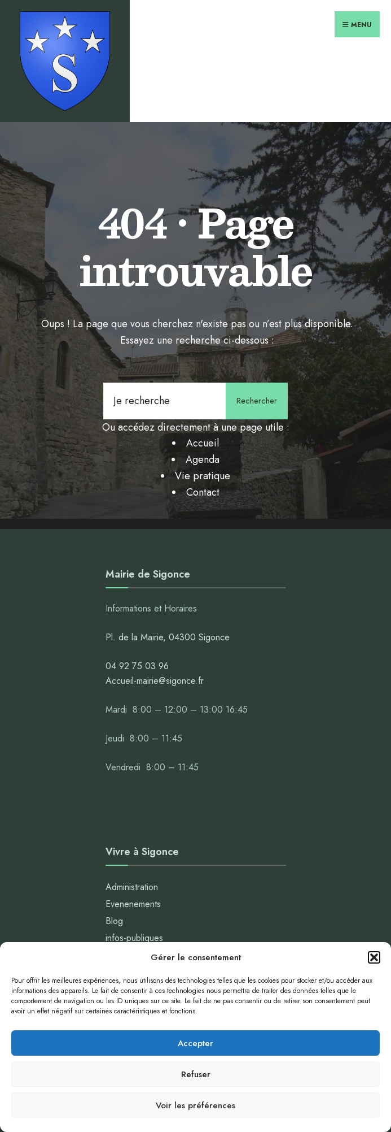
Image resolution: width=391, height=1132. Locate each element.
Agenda (202, 459)
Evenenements (133, 903)
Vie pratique (202, 476)
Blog (114, 920)
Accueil (202, 443)
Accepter (195, 1043)
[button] (374, 957)
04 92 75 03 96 (137, 666)
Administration (133, 887)
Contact (202, 492)
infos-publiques (134, 937)
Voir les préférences (195, 1105)
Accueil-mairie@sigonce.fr (155, 680)
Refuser (195, 1074)
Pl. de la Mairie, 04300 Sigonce (168, 637)
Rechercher (256, 400)
